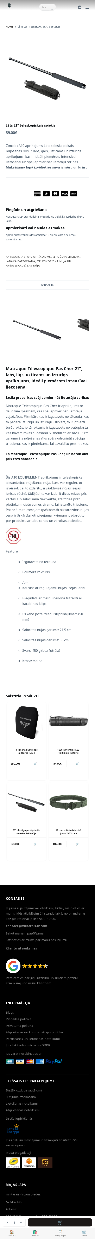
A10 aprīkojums (39, 256)
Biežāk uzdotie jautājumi (24, 1090)
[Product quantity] (14, 1222)
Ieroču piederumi (67, 256)
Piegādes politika (18, 1019)
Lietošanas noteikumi (22, 1103)
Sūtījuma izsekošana (21, 1097)
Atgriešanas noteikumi (23, 1110)
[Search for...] (44, 7)
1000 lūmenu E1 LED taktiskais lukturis (68, 751)
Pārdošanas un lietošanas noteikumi (33, 1039)
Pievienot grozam (60, 1222)
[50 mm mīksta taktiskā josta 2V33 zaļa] (68, 802)
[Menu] (87, 7)
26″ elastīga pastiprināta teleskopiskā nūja (26, 831)
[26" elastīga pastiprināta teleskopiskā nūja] (26, 802)
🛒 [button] (35, 763)
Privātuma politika (19, 1025)
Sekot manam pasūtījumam (26, 933)
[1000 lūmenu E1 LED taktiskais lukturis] (68, 722)
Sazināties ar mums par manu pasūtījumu (36, 940)
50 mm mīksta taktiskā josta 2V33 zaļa (68, 831)
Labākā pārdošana (20, 261)
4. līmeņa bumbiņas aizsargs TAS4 (26, 751)
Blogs (10, 1012)
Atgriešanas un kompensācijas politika (34, 1032)
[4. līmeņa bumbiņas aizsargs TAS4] (26, 722)
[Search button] (52, 9)
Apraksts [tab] (47, 284)
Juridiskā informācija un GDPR (28, 1045)
